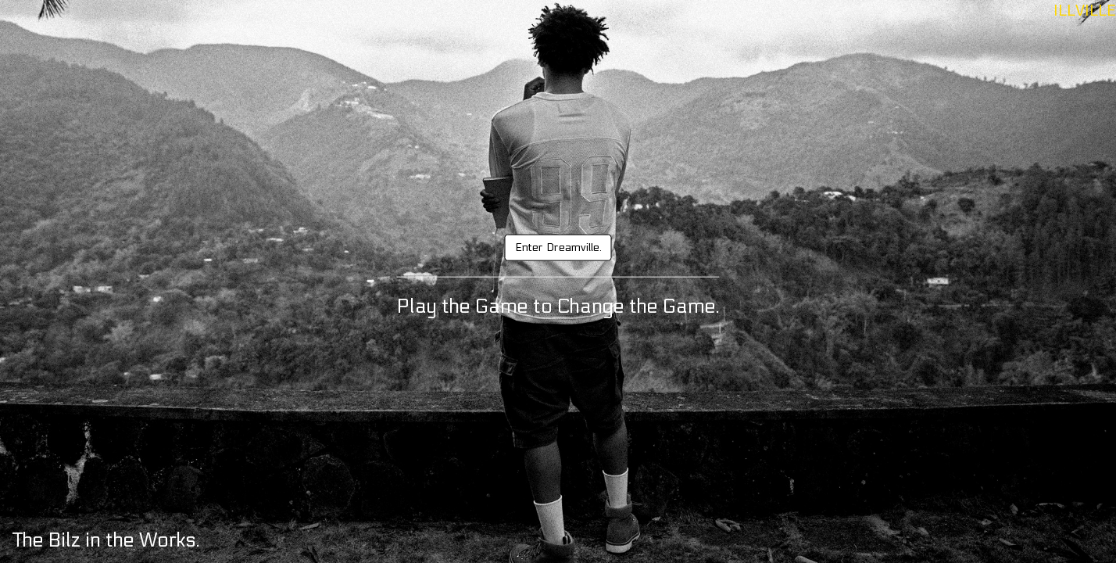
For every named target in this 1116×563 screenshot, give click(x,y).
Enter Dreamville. (558, 247)
